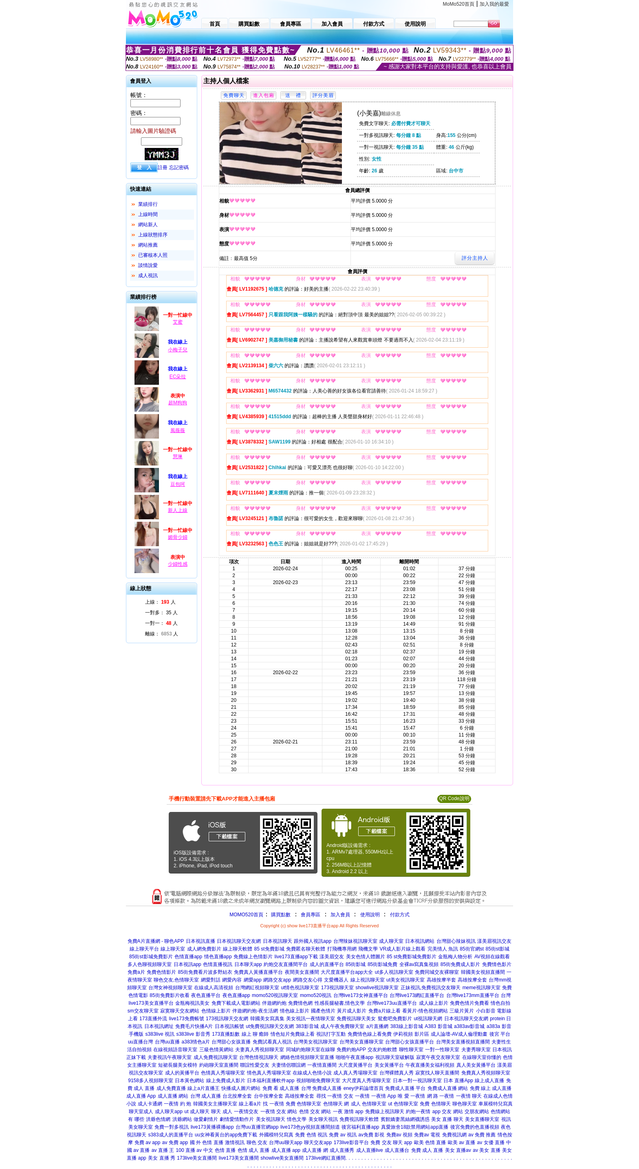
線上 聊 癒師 (255, 1034)
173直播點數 (226, 1034)
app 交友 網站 (447, 1111)
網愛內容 (232, 980)
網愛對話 (210, 980)
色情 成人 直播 (254, 1150)
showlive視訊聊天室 (377, 987)
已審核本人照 (152, 255)
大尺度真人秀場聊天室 (366, 1080)
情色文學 (296, 1119)
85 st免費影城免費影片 (411, 956)
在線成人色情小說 (312, 1073)
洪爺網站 (182, 1119)
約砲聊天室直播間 (218, 1065)
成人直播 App (141, 1096)
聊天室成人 (141, 1111)
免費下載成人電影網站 (236, 1003)
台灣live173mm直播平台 (472, 995)
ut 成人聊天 (196, 1111)
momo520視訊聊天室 (275, 995)
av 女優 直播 (491, 1142)
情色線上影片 (294, 1011)
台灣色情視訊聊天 (258, 1057)
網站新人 (148, 224)
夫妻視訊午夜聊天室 (170, 1057)
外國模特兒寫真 (276, 1135)
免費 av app (147, 1142)
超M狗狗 (177, 403)
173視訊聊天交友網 (227, 1018)
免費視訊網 (454, 1135)
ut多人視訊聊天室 (394, 972)
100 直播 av (189, 1150)
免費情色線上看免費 (370, 1034)
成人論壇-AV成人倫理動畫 (459, 1034)
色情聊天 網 (336, 1104)
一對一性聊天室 (442, 1049)
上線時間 (148, 214)
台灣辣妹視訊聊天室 (355, 941)
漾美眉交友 (332, 956)
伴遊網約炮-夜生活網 (255, 1011)
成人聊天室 (391, 941)
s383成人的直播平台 (170, 1135)
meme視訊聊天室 (481, 987)
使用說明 (370, 915)
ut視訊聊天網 (428, 1018)
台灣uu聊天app (285, 1142)
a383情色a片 (196, 1042)
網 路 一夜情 (440, 1096)
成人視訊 (148, 275)
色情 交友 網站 (315, 1111)
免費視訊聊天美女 (356, 1018)
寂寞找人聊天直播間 (437, 1073)
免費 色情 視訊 (311, 1135)
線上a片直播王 (203, 1088)
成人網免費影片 (204, 949)
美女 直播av (458, 1150)
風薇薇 (177, 430)
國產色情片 (323, 1011)
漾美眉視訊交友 (494, 941)
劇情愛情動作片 (237, 1119)
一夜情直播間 (322, 1065)
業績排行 (148, 204)
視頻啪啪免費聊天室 (318, 1080)
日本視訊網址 (159, 1026)
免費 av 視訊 (342, 1135)
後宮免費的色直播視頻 (474, 1127)
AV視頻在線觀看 (492, 956)
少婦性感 (177, 564)
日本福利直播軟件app (270, 1080)
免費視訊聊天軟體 (359, 1119)
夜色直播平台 (205, 995)
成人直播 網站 (173, 1096)
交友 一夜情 (356, 1096)
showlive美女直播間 (282, 1158)
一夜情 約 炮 (177, 1104)
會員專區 (310, 915)
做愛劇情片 (206, 1119)
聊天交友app (318, 1142)
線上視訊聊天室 (367, 980)
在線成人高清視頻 (213, 987)
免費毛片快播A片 (194, 1026)
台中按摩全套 (268, 1096)
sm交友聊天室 (143, 1011)
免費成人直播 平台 (405, 1088)
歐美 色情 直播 (430, 1142)
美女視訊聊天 (270, 1119)
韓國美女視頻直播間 (483, 972)
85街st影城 (498, 949)
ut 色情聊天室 (403, 1104)
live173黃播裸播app (212, 1127)
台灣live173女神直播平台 (360, 995)
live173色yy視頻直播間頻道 (310, 1127)
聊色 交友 (257, 1142)
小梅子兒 (177, 350)
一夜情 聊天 (469, 1096)
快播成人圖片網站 (240, 1088)
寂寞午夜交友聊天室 (438, 1057)
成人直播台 (397, 1150)
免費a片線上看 (384, 1011)
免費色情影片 (161, 972)
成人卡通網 (150, 1104)
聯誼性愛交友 (254, 1065)
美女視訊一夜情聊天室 (310, 1018)
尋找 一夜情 (329, 1096)
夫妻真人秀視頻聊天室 (259, 1049)
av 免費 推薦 (482, 1135)
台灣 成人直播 (205, 1096)
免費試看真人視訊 (272, 1042)
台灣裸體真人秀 (396, 1073)
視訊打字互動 (331, 1034)
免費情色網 (300, 1003)
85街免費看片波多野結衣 (205, 972)
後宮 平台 (499, 1034)
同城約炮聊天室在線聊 (310, 1049)
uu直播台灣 (140, 1042)
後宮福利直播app (360, 1127)
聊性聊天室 (411, 1049)
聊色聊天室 (464, 1104)
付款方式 (400, 915)
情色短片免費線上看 (293, 1034)
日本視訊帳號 (229, 1026)
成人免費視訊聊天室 (216, 1057)
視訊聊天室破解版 (394, 1057)
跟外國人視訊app (312, 941)
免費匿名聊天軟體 (305, 949)
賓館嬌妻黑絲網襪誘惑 (405, 1119)
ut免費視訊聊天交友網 (270, 1026)
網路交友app (277, 980)
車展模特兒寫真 (495, 1104)
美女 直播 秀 (161, 1158)
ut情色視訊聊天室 (300, 987)
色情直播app (188, 956)
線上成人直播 (489, 1080)
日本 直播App (458, 1080)
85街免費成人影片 (460, 964)
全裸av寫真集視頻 (419, 964)
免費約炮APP (351, 1049)
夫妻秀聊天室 (476, 1049)
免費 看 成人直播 (281, 1088)
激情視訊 (235, 1142)
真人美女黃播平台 (476, 1065)
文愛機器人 (336, 980)
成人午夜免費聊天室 (342, 1026)
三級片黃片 (462, 1011)
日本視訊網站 (419, 941)
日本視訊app (187, 964)
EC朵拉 (178, 376)
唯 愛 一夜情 (411, 1096)
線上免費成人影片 (225, 1080)
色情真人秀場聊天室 (223, 1073)
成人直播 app (285, 1150)
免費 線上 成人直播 (491, 1088)
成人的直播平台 (327, 964)
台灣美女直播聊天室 (361, 1042)
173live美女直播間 (197, 1158)
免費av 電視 (427, 1135)
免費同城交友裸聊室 (437, 972)
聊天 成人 (221, 1111)
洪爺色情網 (158, 1119)
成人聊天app (169, 1111)
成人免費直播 (171, 1088)
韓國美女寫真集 (267, 1018)
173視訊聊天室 (337, 987)
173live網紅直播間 (326, 1158)
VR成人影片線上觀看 (402, 949)
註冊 (162, 167)
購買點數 (280, 915)
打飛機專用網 (342, 949)
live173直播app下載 (296, 956)
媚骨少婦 (177, 537)
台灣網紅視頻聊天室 (257, 987)
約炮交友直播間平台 (286, 964)
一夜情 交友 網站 (278, 1111)
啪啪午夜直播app (354, 1057)
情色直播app (218, 956)
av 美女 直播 (486, 1150)
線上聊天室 (173, 949)
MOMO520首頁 (246, 915)
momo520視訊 (315, 995)
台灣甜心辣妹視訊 (456, 941)
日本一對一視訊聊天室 (417, 1080)
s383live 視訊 (159, 1034)
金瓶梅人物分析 (455, 956)
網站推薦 (148, 245)
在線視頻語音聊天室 (175, 1049)
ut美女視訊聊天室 (405, 980)
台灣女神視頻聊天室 (170, 987)
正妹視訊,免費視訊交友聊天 (431, 987)
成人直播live (369, 1150)
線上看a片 (250, 1104)
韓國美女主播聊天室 (215, 1104)
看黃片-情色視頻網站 (425, 1011)
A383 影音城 (438, 1026)
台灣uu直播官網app (257, 1127)
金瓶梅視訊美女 (192, 1003)
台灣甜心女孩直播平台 (409, 1042)
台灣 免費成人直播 (321, 1088)
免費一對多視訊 (171, 1127)
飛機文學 (368, 949)
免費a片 (136, 972)
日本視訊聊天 (277, 941)
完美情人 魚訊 (442, 949)
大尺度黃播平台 (355, 1065)
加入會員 (340, 915)
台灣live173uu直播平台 (392, 1003)
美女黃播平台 (389, 1065)
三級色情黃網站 (216, 1049)
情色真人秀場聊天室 (269, 1073)
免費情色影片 (496, 964)
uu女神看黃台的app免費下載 (226, 1135)
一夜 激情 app (348, 1111)
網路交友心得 (307, 980)
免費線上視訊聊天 (384, 1111)
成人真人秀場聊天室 (355, 1073)
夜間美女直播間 (302, 972)
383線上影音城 (406, 1026)
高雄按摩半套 (441, 980)
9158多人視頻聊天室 (150, 1080)
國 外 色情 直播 (206, 1142)
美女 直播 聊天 (447, 1119)
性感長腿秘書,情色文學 (340, 1003)
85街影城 (356, 964)
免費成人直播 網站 (447, 1088)
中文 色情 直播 (219, 1150)
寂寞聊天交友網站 (179, 1011)
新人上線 (177, 510)
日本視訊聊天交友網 (239, 941)
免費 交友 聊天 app (391, 1142)
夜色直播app (236, 995)
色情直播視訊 (217, 964)
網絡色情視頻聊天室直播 (307, 1057)
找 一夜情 (273, 1104)
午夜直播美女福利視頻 (429, 1065)
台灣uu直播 (167, 1042)
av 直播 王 (163, 1150)
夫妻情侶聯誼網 (288, 1065)
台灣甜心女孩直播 (231, 1042)
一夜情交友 (246, 1111)
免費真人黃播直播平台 (258, 972)
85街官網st (472, 949)
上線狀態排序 (152, 235)
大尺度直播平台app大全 (347, 972)
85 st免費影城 (269, 949)
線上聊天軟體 (237, 949)
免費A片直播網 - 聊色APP (156, 941)
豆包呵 (177, 484)
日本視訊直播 (200, 941)
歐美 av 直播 (461, 1142)
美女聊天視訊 (323, 1119)
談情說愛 (148, 265)
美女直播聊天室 (482, 1119)
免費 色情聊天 (435, 1104)
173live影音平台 (351, 1142)
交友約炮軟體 (382, 1049)
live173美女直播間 (239, 1158)
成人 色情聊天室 (368, 1104)
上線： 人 (160, 602)
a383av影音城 (469, 1026)
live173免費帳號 (186, 1018)
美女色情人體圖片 (365, 956)
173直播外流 (153, 1018)
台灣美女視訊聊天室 (315, 1042)
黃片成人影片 (351, 1011)
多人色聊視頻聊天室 (150, 964)
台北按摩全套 (237, 1096)
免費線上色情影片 (253, 956)
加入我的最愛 (494, 4)
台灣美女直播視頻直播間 (463, 1042)
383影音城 (307, 1026)
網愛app (253, 980)
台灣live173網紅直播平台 (417, 995)
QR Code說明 (454, 798)
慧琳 (178, 456)
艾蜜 (178, 322)
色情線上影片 (216, 1011)
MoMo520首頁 (458, 4)
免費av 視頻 (399, 1135)
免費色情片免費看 (469, 1003)
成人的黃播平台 (182, 1073)
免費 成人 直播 (427, 1150)
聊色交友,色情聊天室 (176, 980)
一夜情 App (383, 1096)
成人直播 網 (315, 1150)
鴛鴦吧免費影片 (395, 1018)
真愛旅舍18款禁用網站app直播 (414, 1127)
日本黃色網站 (189, 1080)
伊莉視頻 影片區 (411, 1034)
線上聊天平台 (144, 949)
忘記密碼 (179, 167)
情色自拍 (500, 1003)
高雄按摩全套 (472, 980)
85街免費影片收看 (169, 995)
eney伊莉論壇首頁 (363, 1088)
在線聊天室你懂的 (481, 1057)
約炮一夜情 (418, 1111)
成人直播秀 (342, 1150)
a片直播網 (377, 1026)
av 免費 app (175, 1142)
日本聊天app (248, 964)
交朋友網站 (477, 1111)
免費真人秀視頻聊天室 (485, 1073)
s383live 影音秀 (193, 1034)
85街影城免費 (382, 964)
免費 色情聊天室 (303, 1104)
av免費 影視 (371, 1135)
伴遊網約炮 (274, 1003)
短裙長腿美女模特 (177, 1065)
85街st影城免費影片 (151, 956)
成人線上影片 (433, 1003)
